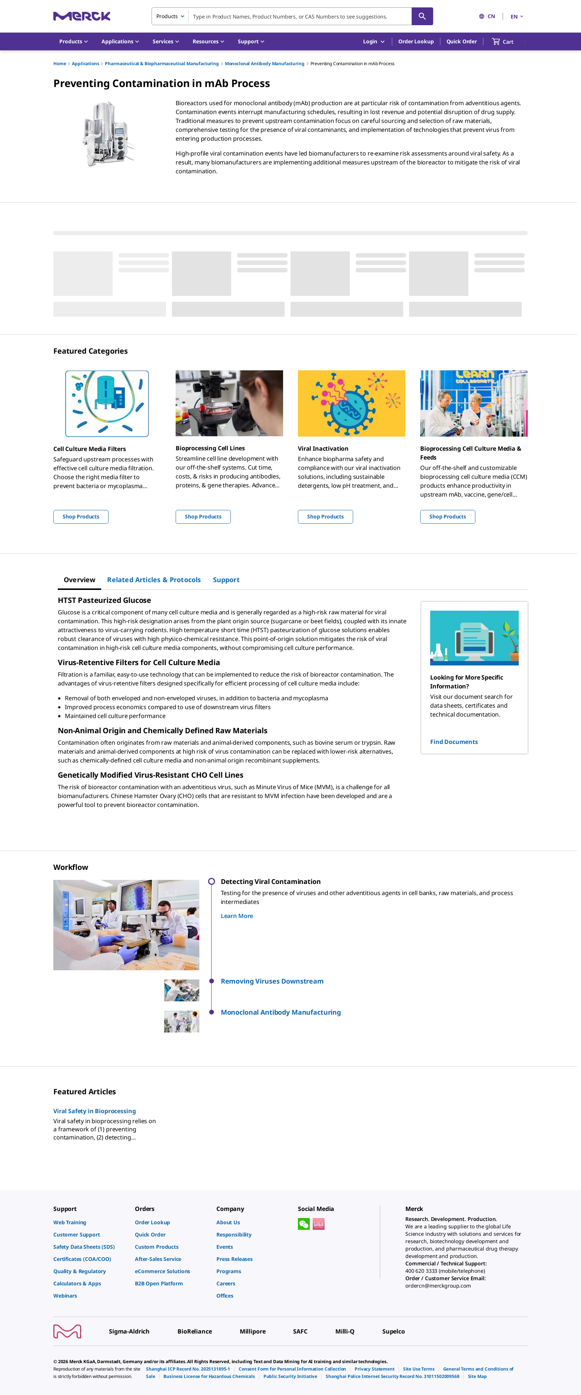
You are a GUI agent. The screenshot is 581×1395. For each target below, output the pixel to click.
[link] (90, 1222)
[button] (374, 981)
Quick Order (461, 41)
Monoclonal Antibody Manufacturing (265, 63)
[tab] (79, 579)
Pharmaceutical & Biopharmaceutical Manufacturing (162, 63)
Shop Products (81, 516)
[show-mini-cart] (509, 41)
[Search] (422, 16)
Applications (85, 63)
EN (518, 16)
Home (59, 63)
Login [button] (374, 42)
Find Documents (454, 742)
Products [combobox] (167, 16)
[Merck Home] (81, 16)
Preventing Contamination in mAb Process (353, 63)
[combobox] (292, 16)
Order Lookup (416, 41)
